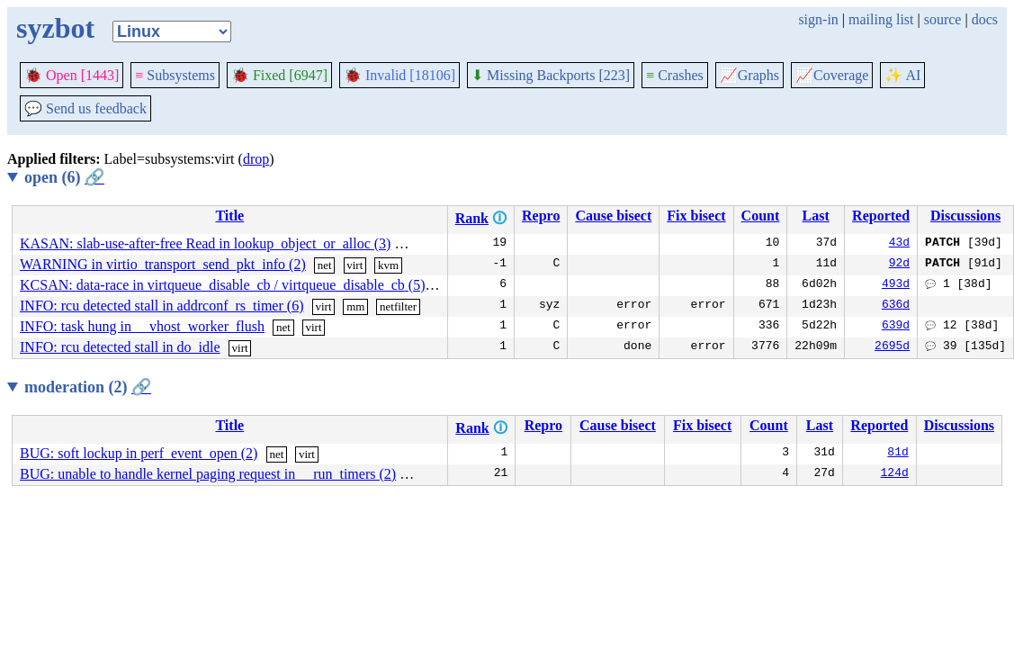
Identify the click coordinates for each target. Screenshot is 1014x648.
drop (256, 158)
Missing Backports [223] (550, 75)
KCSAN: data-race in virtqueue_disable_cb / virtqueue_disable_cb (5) (223, 284)
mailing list (880, 19)
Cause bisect (613, 215)
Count (760, 215)
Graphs (749, 75)
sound (421, 475)
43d (899, 244)
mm (411, 244)
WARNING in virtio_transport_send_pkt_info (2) (163, 264)
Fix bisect (696, 215)
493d (896, 285)
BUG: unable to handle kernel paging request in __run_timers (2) (208, 474)
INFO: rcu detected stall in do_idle (120, 347)
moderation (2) (87, 387)
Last (816, 215)
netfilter (398, 306)
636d (896, 306)
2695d (892, 347)
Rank (472, 218)
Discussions (965, 215)
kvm (388, 265)
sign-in (818, 19)
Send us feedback (85, 108)
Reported (881, 215)
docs (985, 19)
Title (229, 215)
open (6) (64, 177)
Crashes (675, 75)
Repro (541, 215)
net (325, 265)
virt (443, 244)
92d (899, 264)
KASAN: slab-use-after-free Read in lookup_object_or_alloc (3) (205, 243)
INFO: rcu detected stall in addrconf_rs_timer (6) (161, 305)
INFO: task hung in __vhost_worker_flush (142, 326)
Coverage (831, 75)
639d (896, 327)
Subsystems (175, 75)
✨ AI (902, 75)
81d (897, 454)
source (943, 19)
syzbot (55, 28)
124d (895, 474)
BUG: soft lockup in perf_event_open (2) (138, 453)
